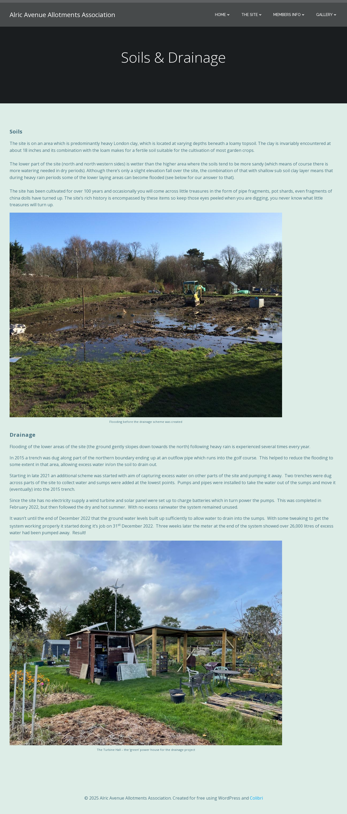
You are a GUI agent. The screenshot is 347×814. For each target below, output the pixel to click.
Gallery (326, 15)
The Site (252, 15)
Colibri (256, 798)
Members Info (289, 15)
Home (223, 15)
